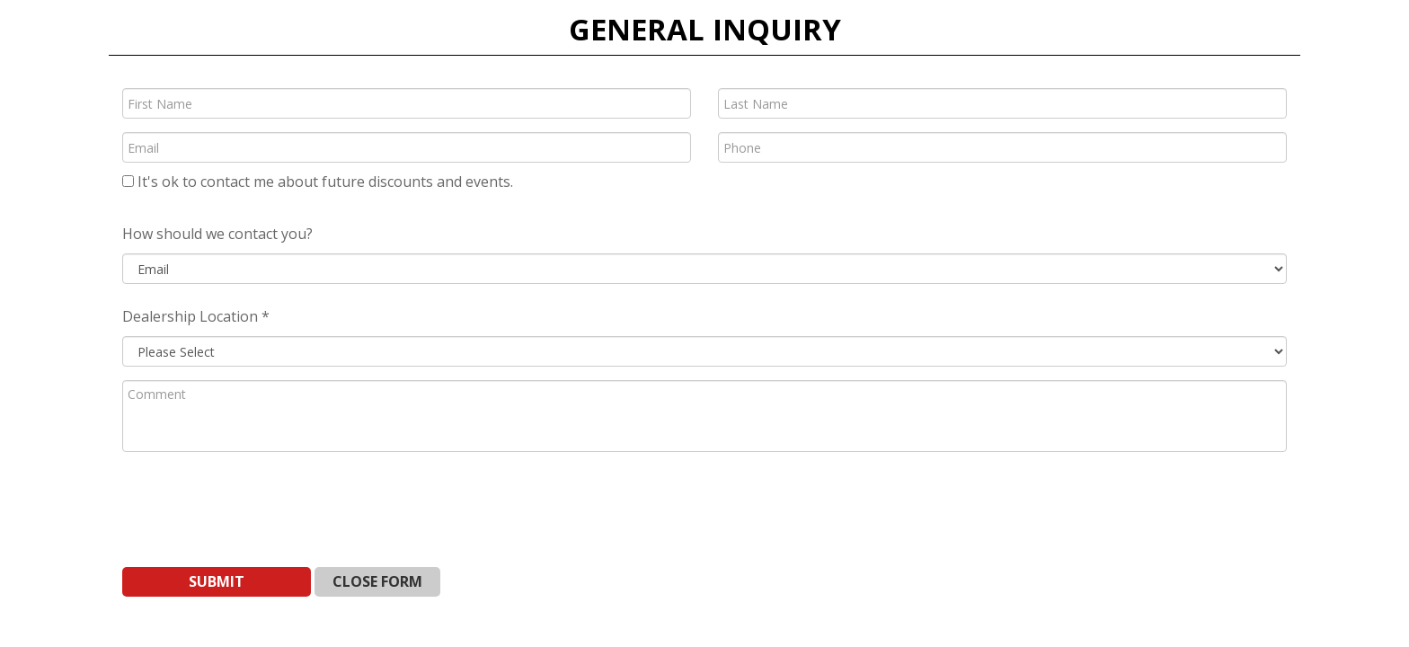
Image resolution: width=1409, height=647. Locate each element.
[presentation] (258, 500)
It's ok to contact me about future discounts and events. (317, 181)
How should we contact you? (217, 234)
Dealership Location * (196, 316)
